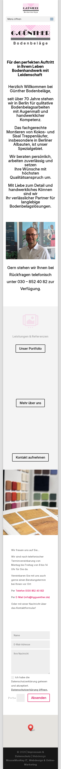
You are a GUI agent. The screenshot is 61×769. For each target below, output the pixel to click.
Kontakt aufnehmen (30, 457)
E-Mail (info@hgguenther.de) (33, 597)
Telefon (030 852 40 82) (30, 590)
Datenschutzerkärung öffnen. (29, 689)
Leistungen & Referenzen (30, 336)
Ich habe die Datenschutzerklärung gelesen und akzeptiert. (29, 683)
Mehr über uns (30, 403)
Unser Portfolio (30, 349)
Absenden (38, 698)
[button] (31, 727)
